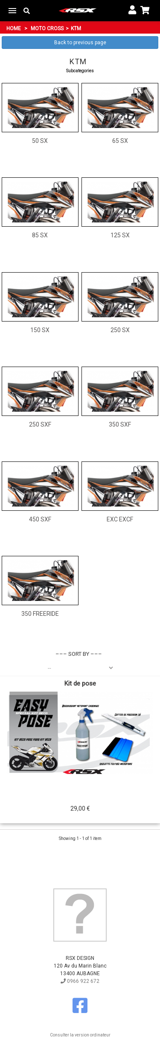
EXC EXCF (120, 519)
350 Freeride (40, 613)
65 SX (120, 140)
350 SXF (120, 424)
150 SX (39, 330)
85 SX (40, 235)
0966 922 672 (80, 981)
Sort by (78, 654)
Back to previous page (80, 43)
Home (13, 28)
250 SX (120, 330)
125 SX (120, 235)
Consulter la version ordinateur (80, 1035)
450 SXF (40, 519)
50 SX (40, 140)
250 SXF (40, 424)
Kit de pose (80, 683)
